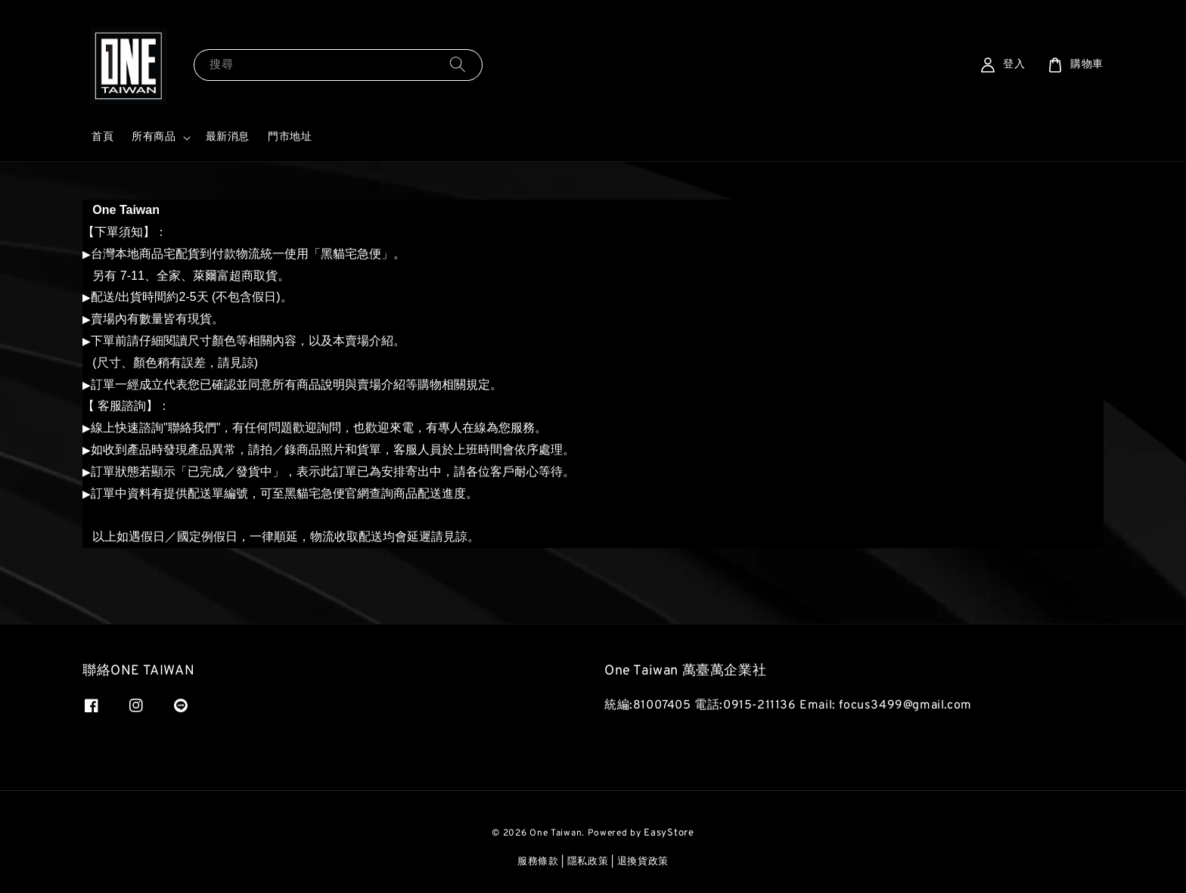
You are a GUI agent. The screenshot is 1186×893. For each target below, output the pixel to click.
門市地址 (290, 137)
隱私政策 (588, 862)
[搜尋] (457, 64)
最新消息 (228, 137)
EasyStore (669, 833)
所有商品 (153, 137)
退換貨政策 (643, 862)
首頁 (102, 137)
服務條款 (538, 862)
